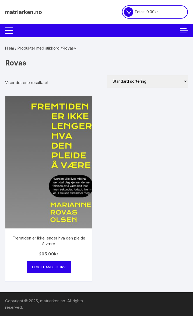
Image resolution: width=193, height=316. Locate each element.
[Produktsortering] (147, 81)
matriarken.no (23, 12)
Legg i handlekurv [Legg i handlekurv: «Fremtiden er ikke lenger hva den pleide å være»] (49, 267)
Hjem (9, 48)
